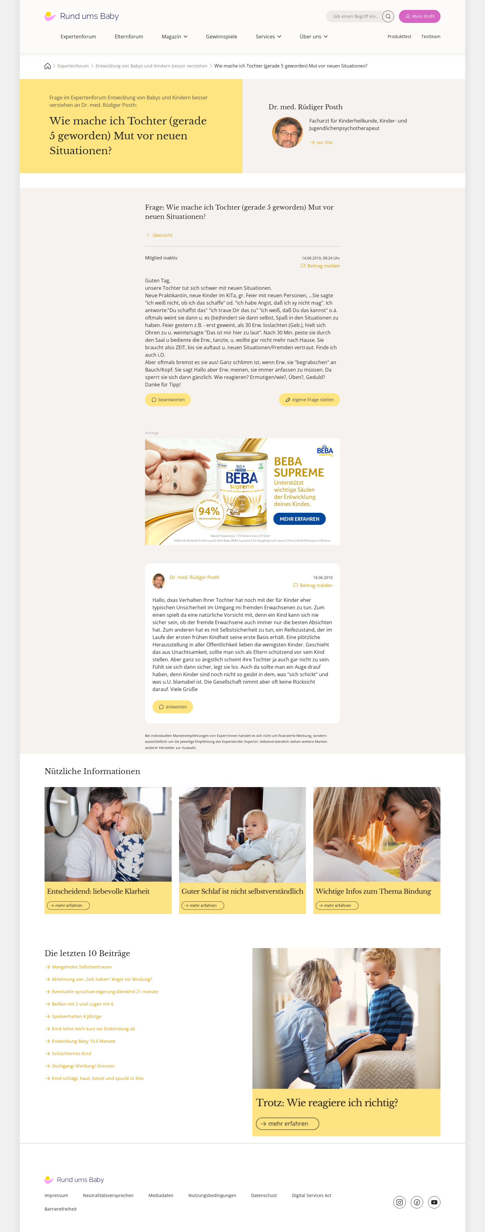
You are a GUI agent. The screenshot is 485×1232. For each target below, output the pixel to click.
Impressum (56, 1195)
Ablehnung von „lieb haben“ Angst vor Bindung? (102, 979)
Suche (388, 16)
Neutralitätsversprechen (108, 1195)
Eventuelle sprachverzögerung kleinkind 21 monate (105, 992)
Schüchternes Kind (71, 1053)
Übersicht (162, 235)
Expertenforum (78, 36)
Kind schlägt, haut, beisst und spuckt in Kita (98, 1078)
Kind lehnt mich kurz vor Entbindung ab (93, 1029)
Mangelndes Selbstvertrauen (82, 967)
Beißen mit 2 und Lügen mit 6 (83, 1004)
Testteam (430, 36)
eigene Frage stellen (313, 400)
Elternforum (129, 36)
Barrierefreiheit (61, 1209)
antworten (176, 707)
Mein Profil (423, 16)
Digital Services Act (311, 1195)
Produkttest (399, 36)
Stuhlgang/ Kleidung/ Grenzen (83, 1066)
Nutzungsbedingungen (212, 1195)
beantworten (171, 400)
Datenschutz (264, 1195)
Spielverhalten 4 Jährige (76, 1016)
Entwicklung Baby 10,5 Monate (83, 1041)
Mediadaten (161, 1195)
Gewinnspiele (221, 36)
